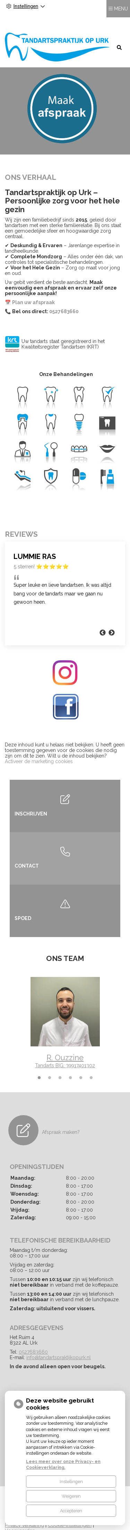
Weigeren (71, 1496)
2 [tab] (49, 1063)
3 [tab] (60, 1063)
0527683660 (64, 296)
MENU (121, 21)
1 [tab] (39, 1063)
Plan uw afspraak (33, 287)
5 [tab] (80, 1063)
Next (111, 617)
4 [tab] (70, 1063)
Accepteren (71, 1510)
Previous (4, 1010)
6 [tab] (91, 1063)
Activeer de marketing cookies (39, 747)
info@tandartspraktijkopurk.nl (58, 1343)
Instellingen (71, 1481)
